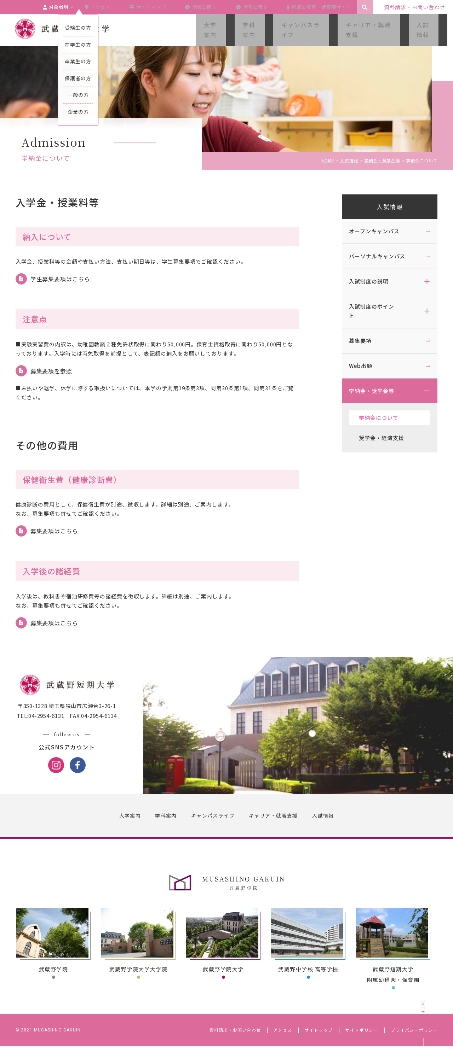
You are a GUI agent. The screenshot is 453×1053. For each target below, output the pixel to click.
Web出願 (355, 365)
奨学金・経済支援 (375, 437)
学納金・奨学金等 (365, 390)
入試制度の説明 (363, 281)
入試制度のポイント (365, 311)
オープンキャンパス (368, 231)
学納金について (372, 417)
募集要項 (354, 340)
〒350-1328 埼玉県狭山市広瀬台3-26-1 (72, 712)
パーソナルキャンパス (371, 256)
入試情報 (384, 206)
